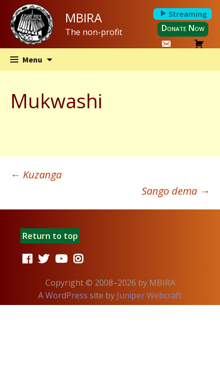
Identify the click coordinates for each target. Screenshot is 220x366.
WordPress (66, 295)
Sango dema (176, 191)
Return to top (50, 235)
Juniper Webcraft (149, 295)
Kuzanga (36, 174)
